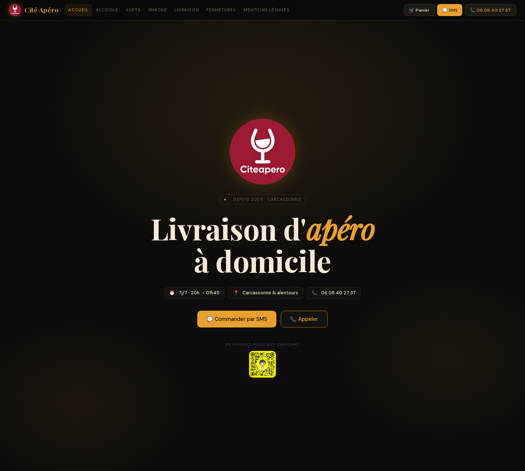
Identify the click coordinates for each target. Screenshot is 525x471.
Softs (133, 10)
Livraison (186, 10)
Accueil (78, 10)
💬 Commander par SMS (237, 319)
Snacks (157, 10)
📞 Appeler (304, 319)
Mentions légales (267, 10)
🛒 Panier (419, 10)
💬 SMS (450, 10)
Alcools (107, 10)
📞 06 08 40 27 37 (490, 10)
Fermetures (221, 10)
